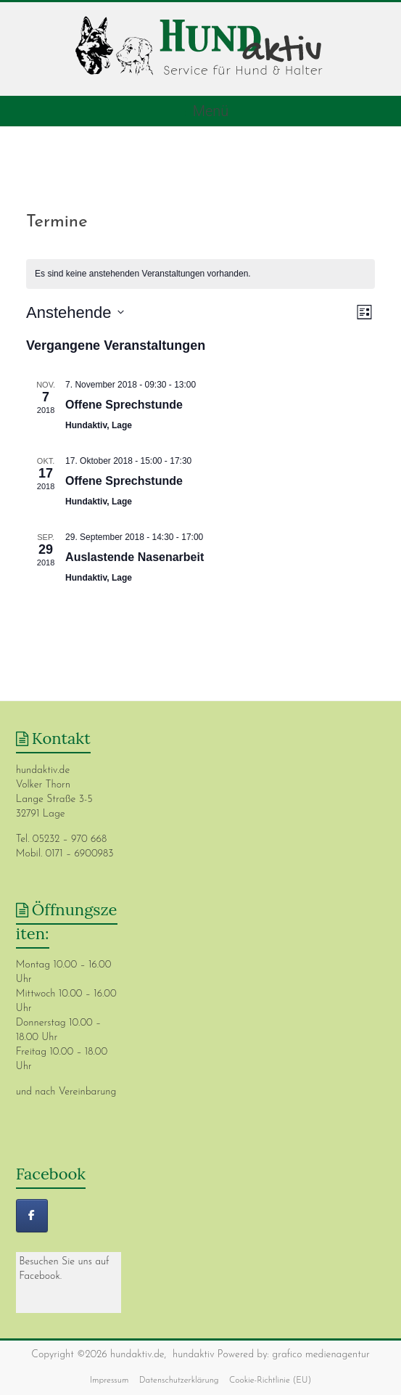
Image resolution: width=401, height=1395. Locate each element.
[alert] (200, 274)
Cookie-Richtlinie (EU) (270, 1380)
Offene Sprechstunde (124, 404)
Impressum (109, 1380)
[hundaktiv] (32, 1215)
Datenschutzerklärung (179, 1380)
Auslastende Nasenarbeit (134, 557)
